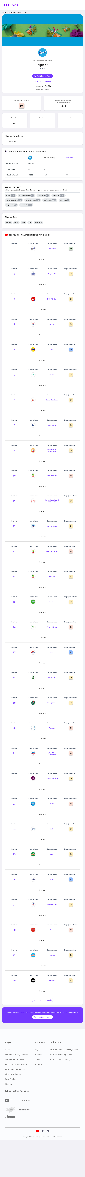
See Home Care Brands (43, 81)
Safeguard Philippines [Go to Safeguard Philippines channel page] (52, 753)
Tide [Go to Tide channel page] (51, 349)
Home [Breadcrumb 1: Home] (4, 12)
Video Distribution (13, 1074)
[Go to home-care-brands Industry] (42, 81)
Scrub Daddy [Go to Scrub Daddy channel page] (52, 248)
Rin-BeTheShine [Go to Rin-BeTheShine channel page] (51, 905)
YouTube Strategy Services (16, 1054)
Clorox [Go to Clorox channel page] (52, 652)
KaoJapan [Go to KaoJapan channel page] (51, 375)
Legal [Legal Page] (37, 1049)
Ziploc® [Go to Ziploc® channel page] (51, 804)
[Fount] (11, 1116)
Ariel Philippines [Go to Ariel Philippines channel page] (52, 551)
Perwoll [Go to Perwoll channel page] (52, 980)
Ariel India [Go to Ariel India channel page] (52, 577)
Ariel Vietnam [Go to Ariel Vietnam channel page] (52, 476)
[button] (80, 5)
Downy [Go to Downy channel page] (52, 879)
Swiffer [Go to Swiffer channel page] (51, 602)
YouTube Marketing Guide (61, 1054)
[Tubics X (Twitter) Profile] (43, 1131)
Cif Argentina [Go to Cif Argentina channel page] (51, 703)
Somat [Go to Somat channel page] (52, 930)
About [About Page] (37, 1059)
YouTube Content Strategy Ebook (64, 1049)
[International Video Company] (11, 1100)
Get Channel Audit (42, 76)
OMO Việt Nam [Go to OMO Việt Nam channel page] (52, 299)
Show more (42, 259)
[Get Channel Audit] (42, 76)
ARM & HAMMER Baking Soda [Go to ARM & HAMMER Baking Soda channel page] (51, 450)
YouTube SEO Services (14, 1059)
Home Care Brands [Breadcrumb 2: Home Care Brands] (14, 12)
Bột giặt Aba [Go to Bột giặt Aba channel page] (52, 274)
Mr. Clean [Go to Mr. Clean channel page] (52, 955)
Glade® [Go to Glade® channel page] (52, 829)
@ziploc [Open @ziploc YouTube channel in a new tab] (42, 68)
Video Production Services (16, 1064)
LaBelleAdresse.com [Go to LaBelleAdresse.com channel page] (52, 778)
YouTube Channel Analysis (61, 1059)
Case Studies (10, 1079)
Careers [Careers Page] (38, 1064)
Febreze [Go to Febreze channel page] (52, 728)
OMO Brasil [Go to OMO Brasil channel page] (52, 425)
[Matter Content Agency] (25, 1109)
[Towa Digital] (25, 1100)
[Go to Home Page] (10, 5)
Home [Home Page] (7, 1049)
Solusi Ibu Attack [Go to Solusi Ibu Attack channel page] (52, 400)
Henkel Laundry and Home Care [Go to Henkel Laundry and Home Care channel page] (52, 501)
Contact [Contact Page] (38, 1054)
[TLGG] (11, 1109)
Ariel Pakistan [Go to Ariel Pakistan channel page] (52, 627)
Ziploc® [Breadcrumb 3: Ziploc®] (25, 12)
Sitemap (8, 1084)
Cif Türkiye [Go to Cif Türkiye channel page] (52, 677)
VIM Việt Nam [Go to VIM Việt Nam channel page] (52, 526)
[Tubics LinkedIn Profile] (48, 1131)
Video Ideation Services (15, 1069)
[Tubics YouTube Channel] (37, 1131)
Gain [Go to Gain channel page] (51, 854)
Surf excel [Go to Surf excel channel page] (52, 324)
